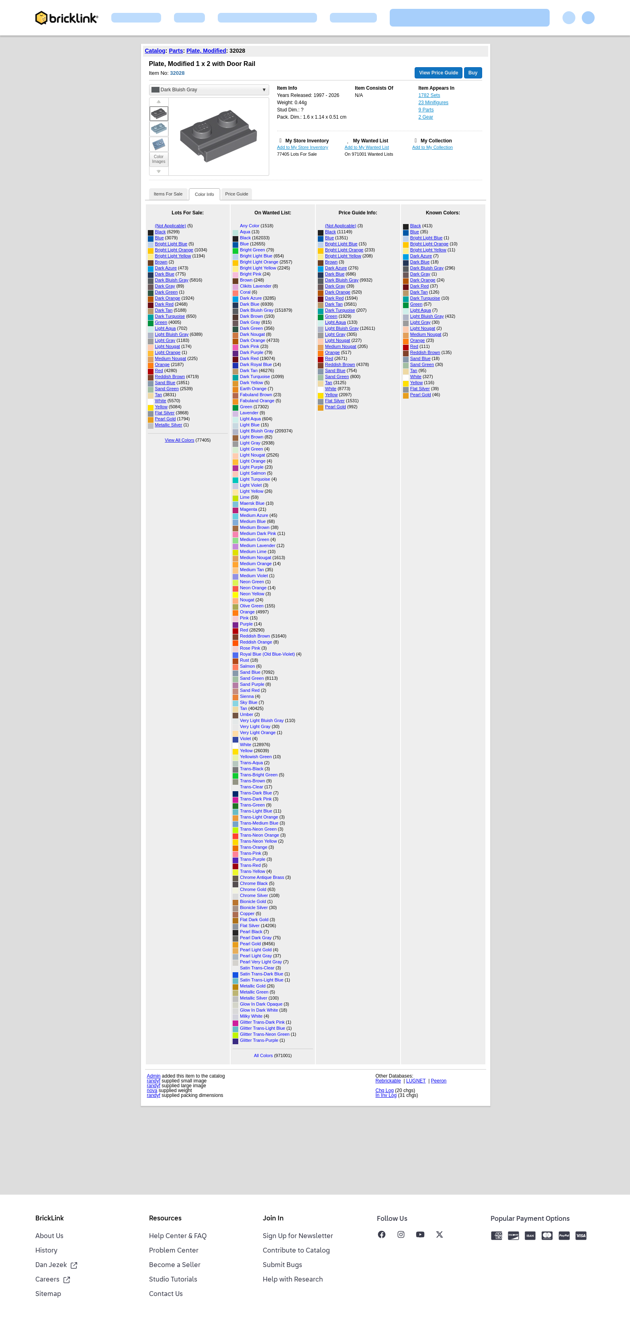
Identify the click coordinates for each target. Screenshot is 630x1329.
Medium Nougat (170, 358)
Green (161, 322)
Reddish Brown (170, 376)
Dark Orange (167, 298)
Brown (161, 261)
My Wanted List (371, 141)
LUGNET (415, 1081)
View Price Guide (438, 73)
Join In (273, 1219)
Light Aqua (165, 328)
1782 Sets (429, 95)
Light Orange (168, 352)
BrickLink (49, 1219)
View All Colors (179, 440)
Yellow (161, 406)
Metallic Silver (168, 424)
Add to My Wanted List (367, 147)
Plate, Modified (206, 50)
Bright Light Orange (174, 249)
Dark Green (166, 292)
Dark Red (164, 304)
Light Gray (165, 340)
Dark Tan (164, 310)
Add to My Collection (432, 147)
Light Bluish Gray (172, 334)
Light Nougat (167, 346)
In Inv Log (386, 1095)
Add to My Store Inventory (302, 147)
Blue (159, 237)
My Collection (436, 141)
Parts (176, 50)
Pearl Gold (165, 418)
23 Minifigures (433, 102)
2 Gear (425, 117)
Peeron (439, 1081)
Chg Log (385, 1090)
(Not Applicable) (170, 225)
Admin (154, 1076)
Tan (158, 394)
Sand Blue (165, 382)
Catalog (155, 50)
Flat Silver (165, 412)
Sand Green (167, 388)
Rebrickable (388, 1081)
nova (152, 1090)
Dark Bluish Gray (171, 280)
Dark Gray (165, 286)
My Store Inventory (307, 141)
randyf (153, 1081)
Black (160, 231)
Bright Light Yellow (173, 255)
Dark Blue (164, 274)
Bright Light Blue (171, 243)
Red (159, 370)
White (160, 400)
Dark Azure (166, 267)
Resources (165, 1219)
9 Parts (426, 110)
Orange (162, 364)
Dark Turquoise (170, 316)
